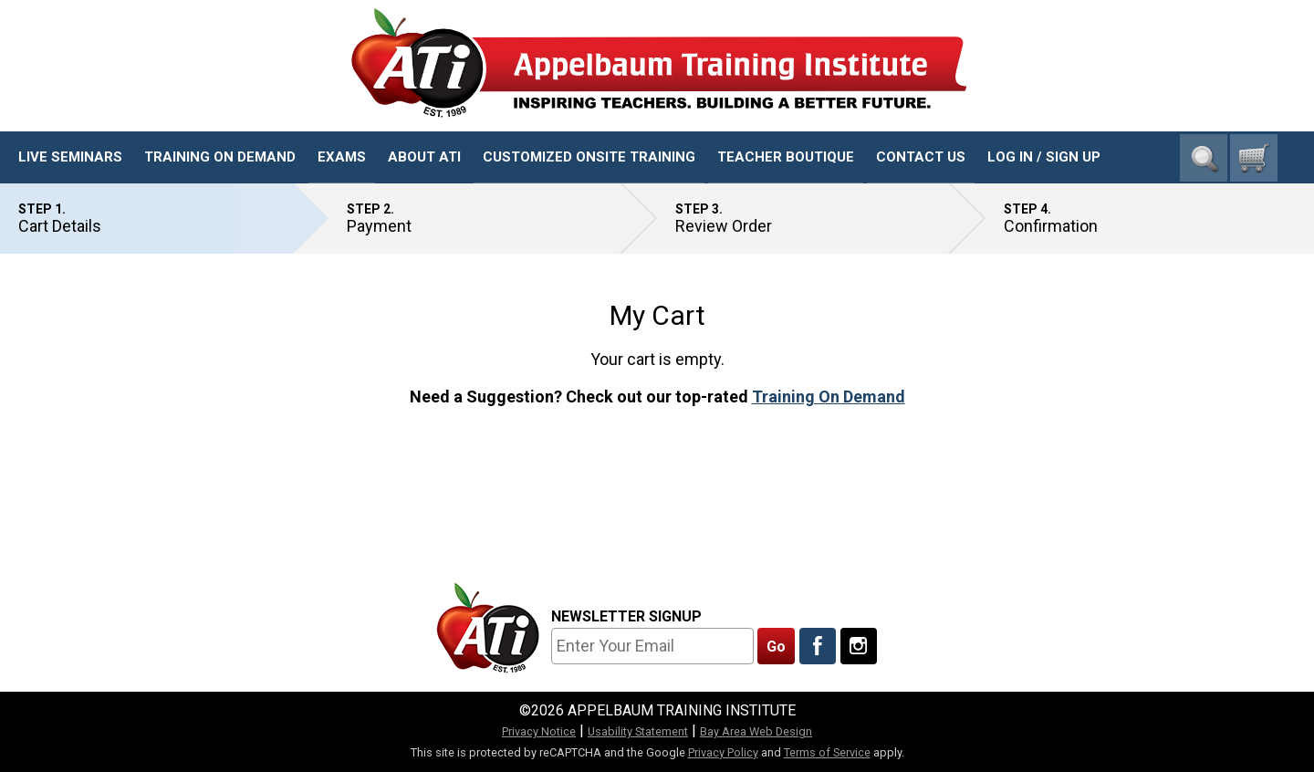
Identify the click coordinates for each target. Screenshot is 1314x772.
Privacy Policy (723, 752)
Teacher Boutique (785, 157)
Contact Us (920, 157)
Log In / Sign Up (1043, 157)
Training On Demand (220, 157)
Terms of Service (827, 752)
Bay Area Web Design (756, 731)
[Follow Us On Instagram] (858, 646)
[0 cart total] (1254, 158)
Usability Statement (638, 731)
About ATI (424, 157)
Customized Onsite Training (589, 157)
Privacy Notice (539, 731)
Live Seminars (70, 157)
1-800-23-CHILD (1222, 100)
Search (1203, 158)
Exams (342, 157)
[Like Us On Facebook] (817, 646)
